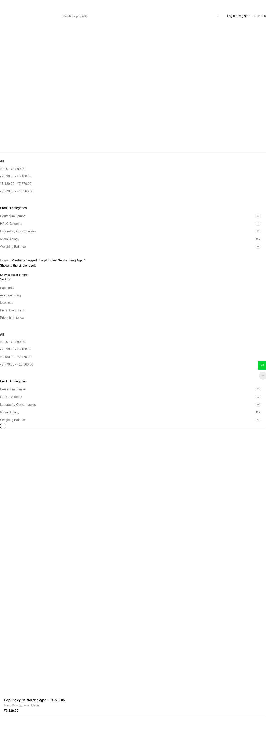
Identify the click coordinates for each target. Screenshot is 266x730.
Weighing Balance (13, 246)
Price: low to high (12, 310)
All (2, 161)
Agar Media (32, 705)
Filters (23, 274)
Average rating (10, 295)
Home (4, 260)
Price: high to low (12, 317)
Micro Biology (9, 239)
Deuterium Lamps (12, 216)
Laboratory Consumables (18, 231)
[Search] (141, 16)
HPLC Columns (11, 223)
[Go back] (133, 49)
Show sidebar (9, 274)
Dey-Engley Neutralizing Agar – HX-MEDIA (34, 700)
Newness (6, 302)
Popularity (7, 288)
